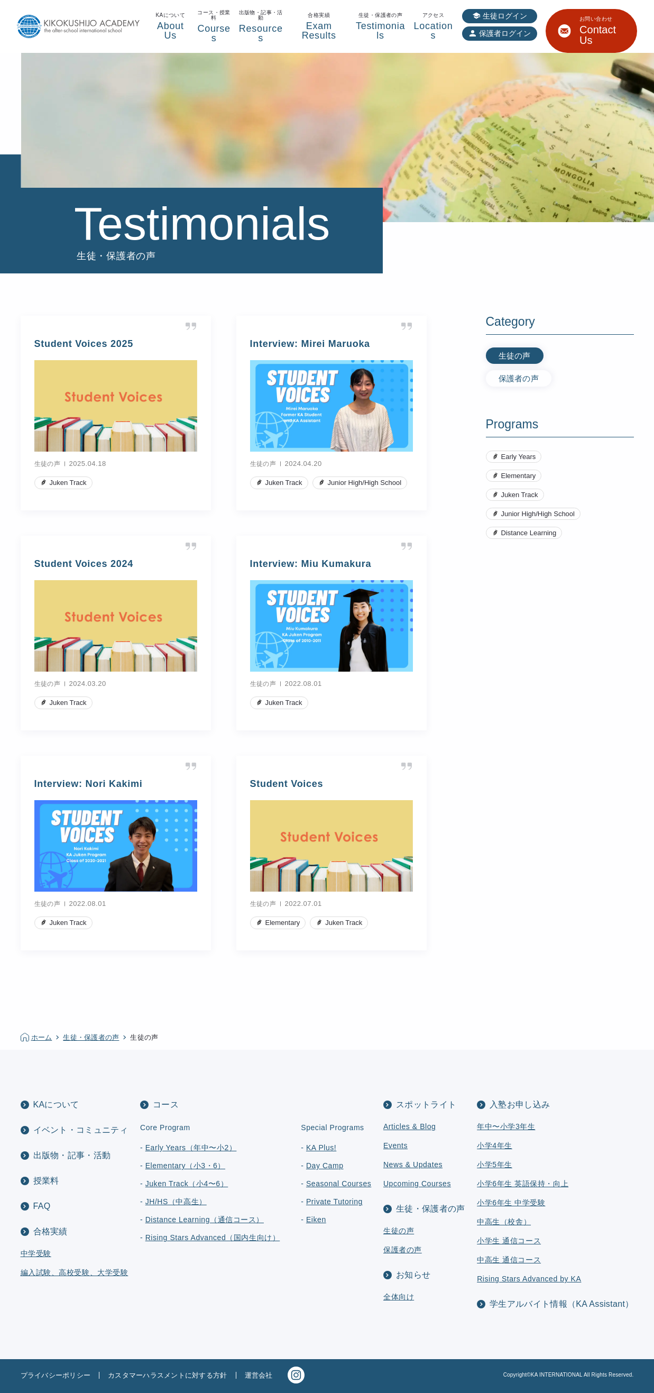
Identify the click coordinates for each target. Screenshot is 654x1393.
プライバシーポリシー (56, 1375)
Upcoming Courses (417, 1183)
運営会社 (259, 1375)
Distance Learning (529, 533)
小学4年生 (494, 1145)
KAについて (56, 1104)
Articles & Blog (409, 1126)
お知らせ (413, 1274)
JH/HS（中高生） (176, 1201)
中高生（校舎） (504, 1221)
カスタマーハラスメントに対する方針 (167, 1375)
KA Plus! (321, 1147)
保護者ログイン (505, 33)
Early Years (518, 457)
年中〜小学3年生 (506, 1126)
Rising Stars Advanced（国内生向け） (212, 1237)
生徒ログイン (505, 16)
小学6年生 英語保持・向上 (522, 1183)
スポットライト (426, 1104)
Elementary (518, 476)
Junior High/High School (538, 514)
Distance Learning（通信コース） (204, 1219)
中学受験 (36, 1253)
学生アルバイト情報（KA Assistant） (561, 1303)
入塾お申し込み (520, 1104)
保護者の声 (519, 378)
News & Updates (413, 1164)
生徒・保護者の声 (91, 1037)
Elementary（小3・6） (185, 1165)
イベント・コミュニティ (80, 1129)
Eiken (316, 1219)
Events (395, 1145)
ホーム (41, 1037)
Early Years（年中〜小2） (191, 1147)
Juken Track (519, 495)
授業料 (46, 1180)
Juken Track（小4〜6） (186, 1183)
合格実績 (50, 1231)
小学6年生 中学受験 (511, 1202)
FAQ (42, 1206)
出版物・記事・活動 (72, 1155)
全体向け (398, 1297)
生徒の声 (515, 355)
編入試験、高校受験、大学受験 (74, 1272)
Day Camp (325, 1165)
